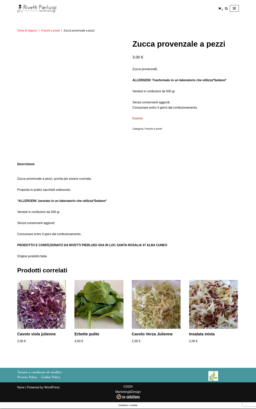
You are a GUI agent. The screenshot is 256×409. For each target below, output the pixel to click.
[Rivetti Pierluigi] (36, 8)
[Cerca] (226, 8)
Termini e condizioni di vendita (39, 379)
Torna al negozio (27, 30)
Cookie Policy (50, 384)
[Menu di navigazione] (234, 8)
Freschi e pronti (50, 30)
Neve (20, 394)
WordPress (52, 394)
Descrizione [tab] (26, 164)
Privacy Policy (27, 384)
